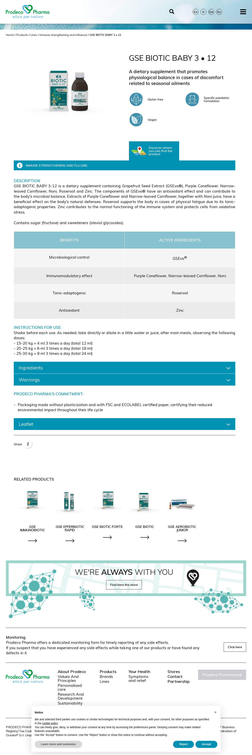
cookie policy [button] (50, 723)
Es (219, 12)
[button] (215, 712)
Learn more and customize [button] (58, 744)
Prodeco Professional (222, 674)
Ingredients (124, 368)
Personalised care (70, 687)
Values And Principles (68, 678)
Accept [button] (206, 744)
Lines (104, 681)
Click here (235, 647)
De (211, 12)
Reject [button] (183, 744)
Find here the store (124, 585)
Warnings (124, 380)
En (195, 12)
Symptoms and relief (138, 678)
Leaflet (124, 424)
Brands (106, 677)
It (203, 12)
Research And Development (71, 696)
